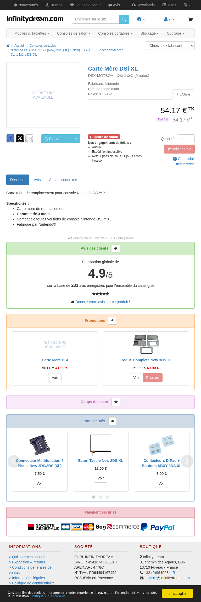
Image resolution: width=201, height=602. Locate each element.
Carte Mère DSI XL (24, 54)
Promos (54, 5)
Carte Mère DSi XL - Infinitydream (113, 238)
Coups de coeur (85, 5)
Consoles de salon (73, 33)
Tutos (169, 5)
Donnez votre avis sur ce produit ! (102, 302)
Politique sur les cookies (105, 596)
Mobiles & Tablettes (31, 33)
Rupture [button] (152, 378)
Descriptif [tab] (17, 180)
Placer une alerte (60, 139)
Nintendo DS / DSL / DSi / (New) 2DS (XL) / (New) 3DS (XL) (52, 50)
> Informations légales (27, 578)
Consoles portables (115, 33)
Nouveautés (26, 5)
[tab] (183, 94)
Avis (114, 5)
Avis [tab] (37, 180)
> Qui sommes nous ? (27, 557)
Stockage (150, 33)
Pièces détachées (111, 50)
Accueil (19, 45)
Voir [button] (55, 378)
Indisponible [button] (179, 149)
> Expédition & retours (27, 562)
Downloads (143, 5)
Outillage (175, 33)
